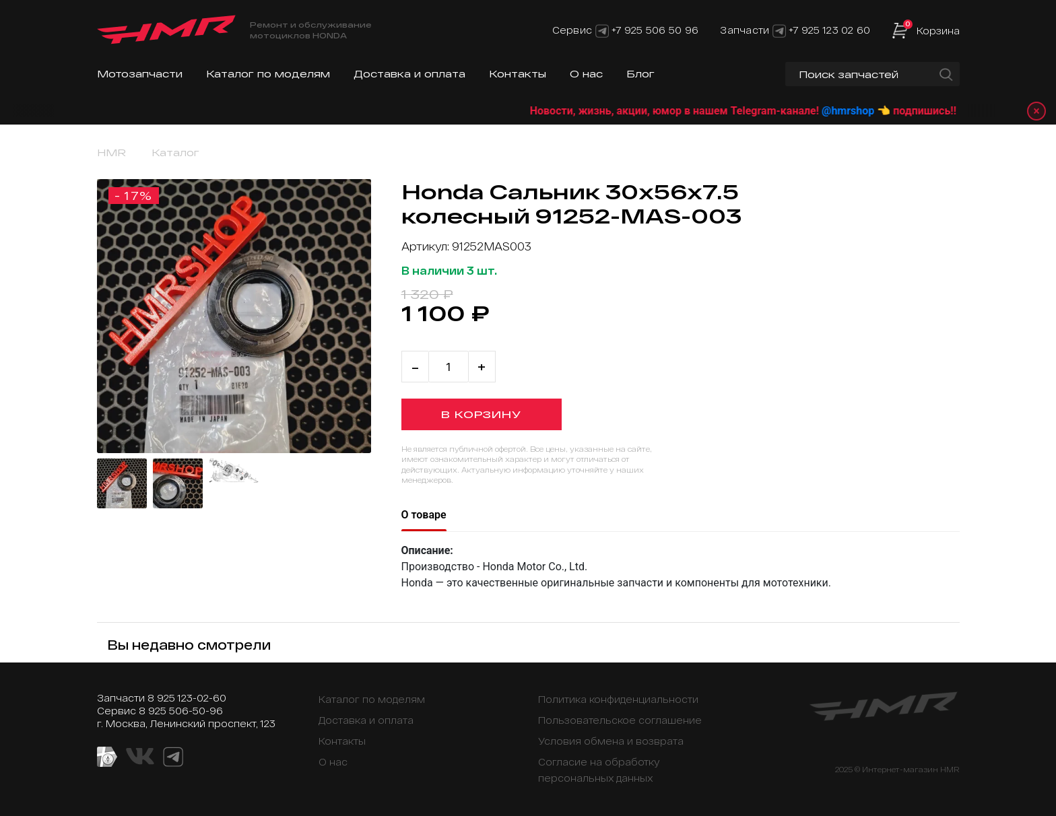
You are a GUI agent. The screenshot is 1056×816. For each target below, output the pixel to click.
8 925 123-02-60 (186, 698)
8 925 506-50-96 (181, 710)
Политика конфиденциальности (618, 699)
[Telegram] (602, 30)
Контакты (517, 73)
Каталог (175, 152)
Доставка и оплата (409, 73)
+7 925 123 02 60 (829, 30)
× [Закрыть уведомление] (1036, 111)
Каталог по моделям (268, 73)
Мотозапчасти (140, 73)
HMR (111, 152)
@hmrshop (864, 110)
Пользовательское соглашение (620, 720)
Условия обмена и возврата (611, 741)
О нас (586, 73)
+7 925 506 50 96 (655, 30)
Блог (640, 73)
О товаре (424, 514)
